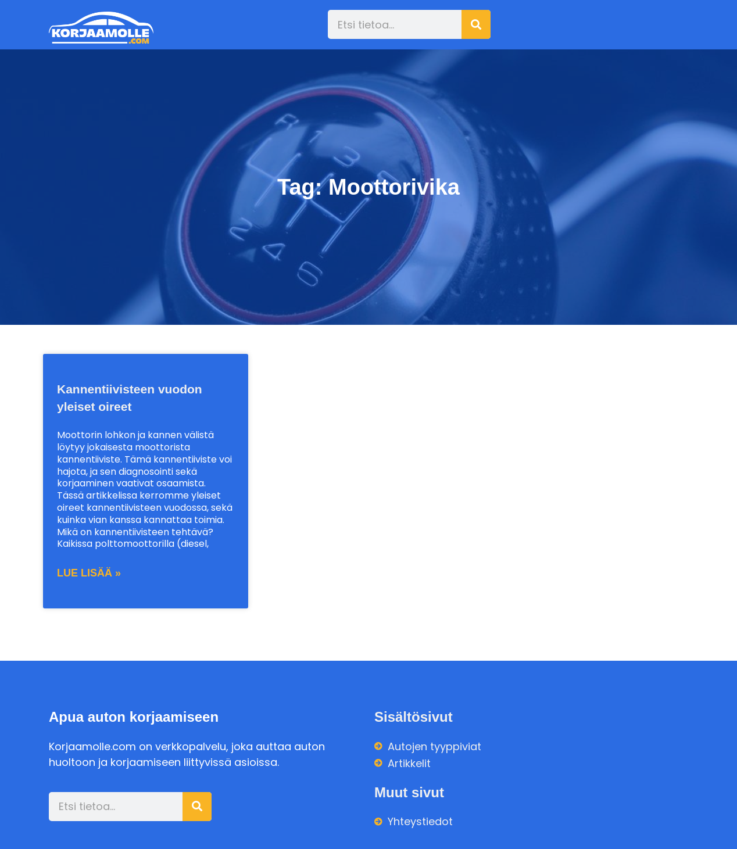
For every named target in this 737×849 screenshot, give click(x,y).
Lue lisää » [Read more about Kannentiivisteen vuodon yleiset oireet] (89, 573)
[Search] (476, 24)
